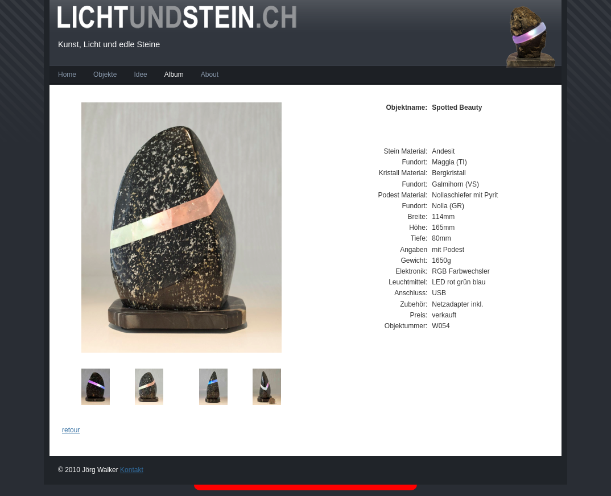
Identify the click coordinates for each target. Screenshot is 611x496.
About (209, 74)
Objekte (105, 74)
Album (174, 74)
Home (67, 74)
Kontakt (131, 470)
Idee (140, 74)
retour (71, 430)
